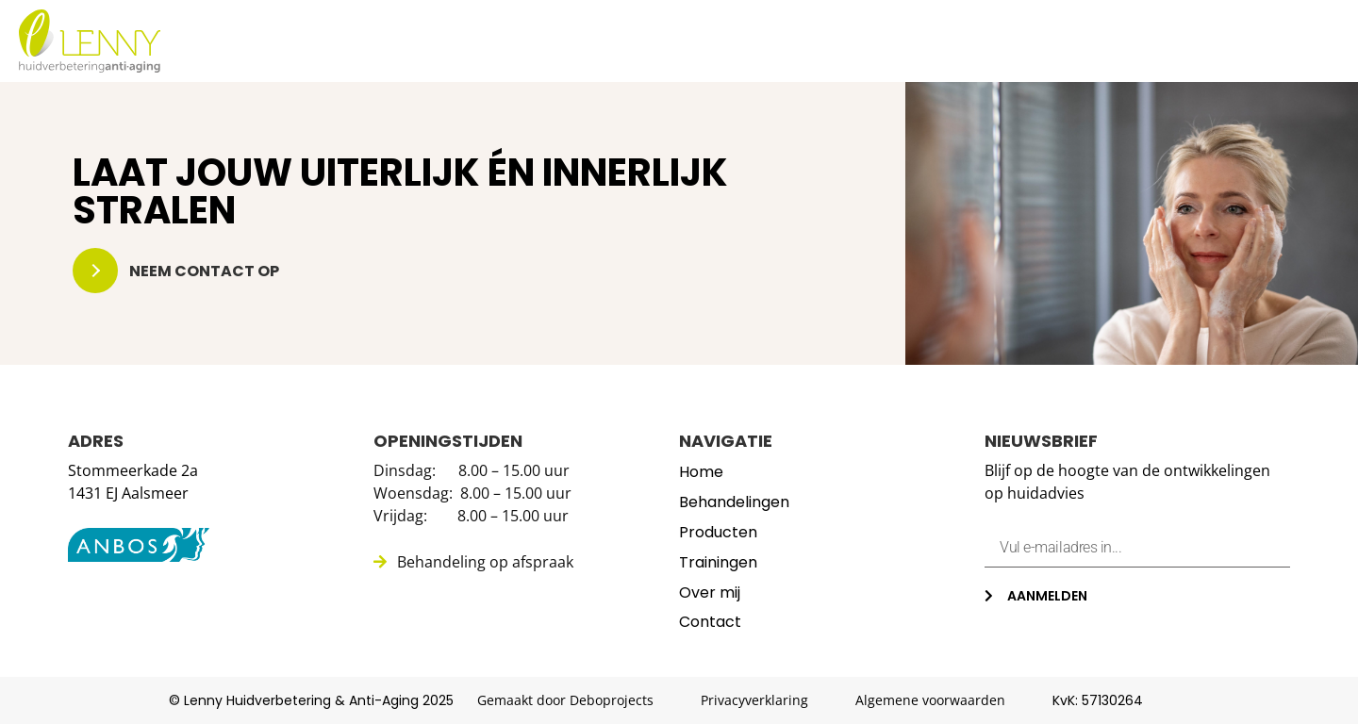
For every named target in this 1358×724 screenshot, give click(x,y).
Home (654, 41)
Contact (1285, 41)
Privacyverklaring (754, 700)
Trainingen (1060, 41)
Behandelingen (780, 41)
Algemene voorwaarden (930, 700)
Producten (929, 41)
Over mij (1178, 41)
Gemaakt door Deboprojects (565, 700)
